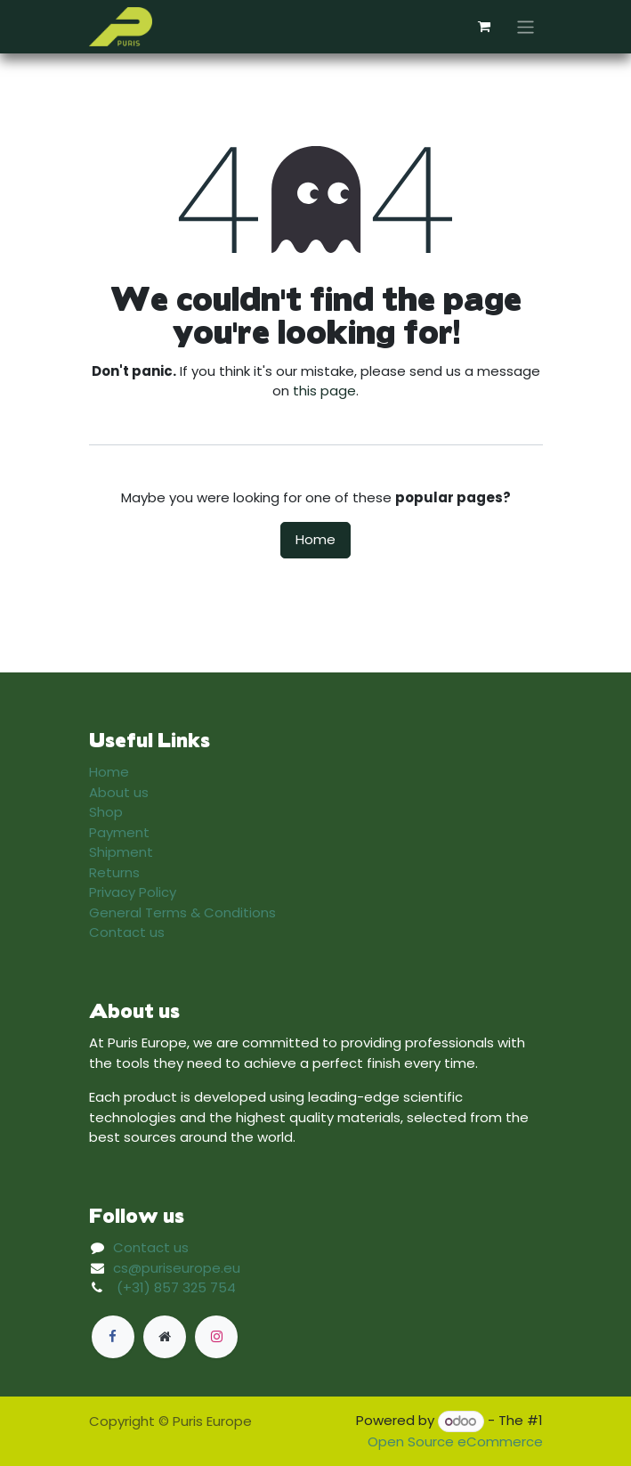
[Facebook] (113, 1336)
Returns (114, 872)
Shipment (121, 852)
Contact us (127, 932)
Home (315, 539)
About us (119, 792)
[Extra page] (164, 1336)
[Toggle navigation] (525, 26)
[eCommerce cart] (484, 27)
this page (324, 390)
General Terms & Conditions (182, 912)
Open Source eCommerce (455, 1441)
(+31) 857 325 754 (176, 1287)
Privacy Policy (132, 892)
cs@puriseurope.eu (176, 1267)
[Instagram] (216, 1336)
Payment (119, 832)
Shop (106, 811)
